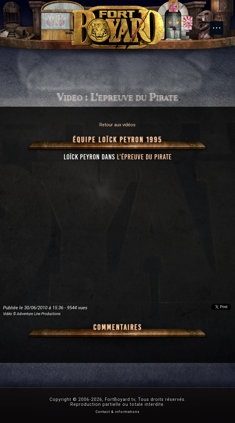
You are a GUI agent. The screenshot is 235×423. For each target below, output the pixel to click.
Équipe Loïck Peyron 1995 (117, 139)
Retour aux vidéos (117, 125)
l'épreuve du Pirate (144, 157)
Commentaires (117, 327)
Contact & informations (117, 412)
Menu (219, 25)
